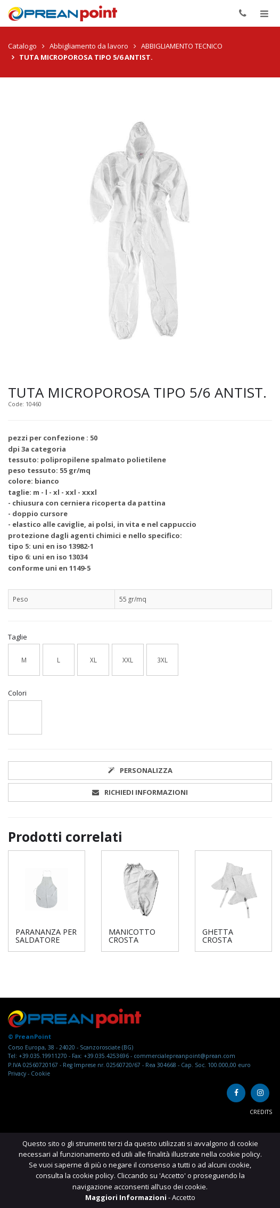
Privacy (18, 1073)
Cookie (40, 1073)
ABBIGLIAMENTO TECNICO (182, 46)
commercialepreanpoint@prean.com (184, 1056)
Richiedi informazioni (140, 792)
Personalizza (140, 770)
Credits (261, 1112)
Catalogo (22, 46)
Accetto (183, 1197)
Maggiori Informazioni (126, 1197)
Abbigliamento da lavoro (89, 46)
